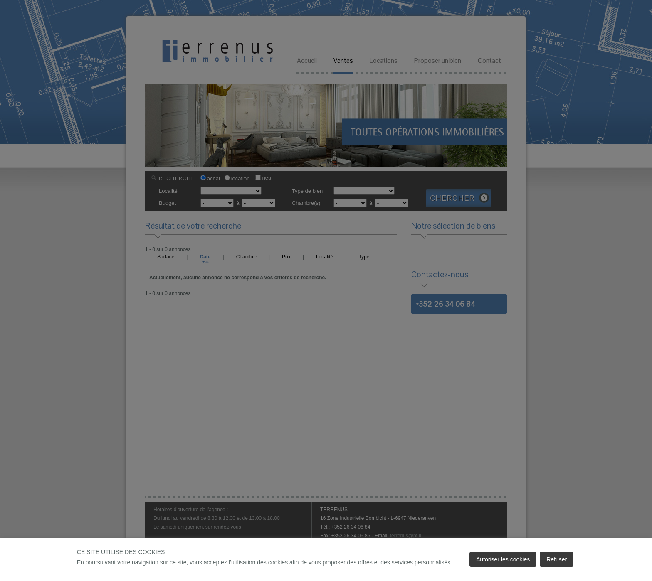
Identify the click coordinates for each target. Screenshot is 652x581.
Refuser (556, 559)
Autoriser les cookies (503, 559)
